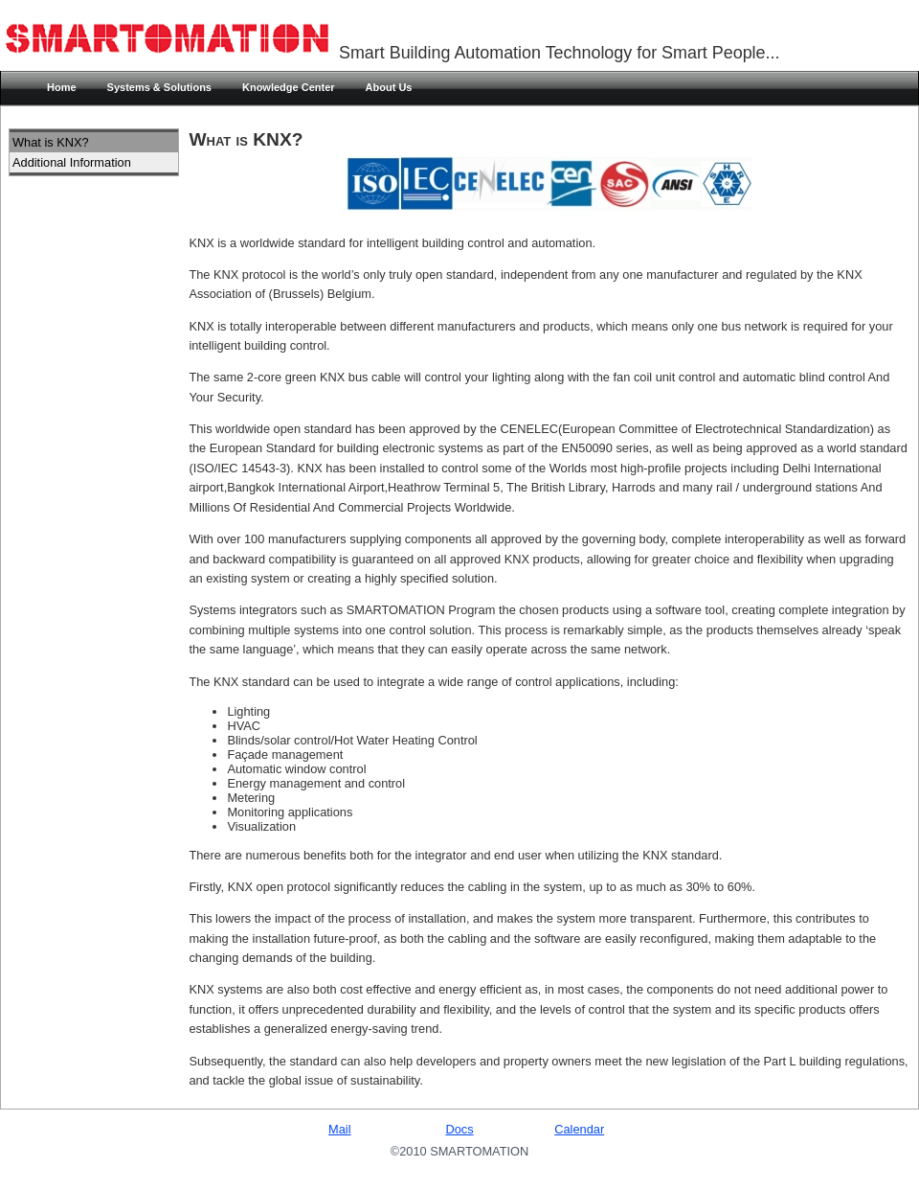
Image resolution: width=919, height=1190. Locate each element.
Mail (339, 1129)
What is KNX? (50, 142)
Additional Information (71, 162)
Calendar (579, 1129)
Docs (459, 1129)
